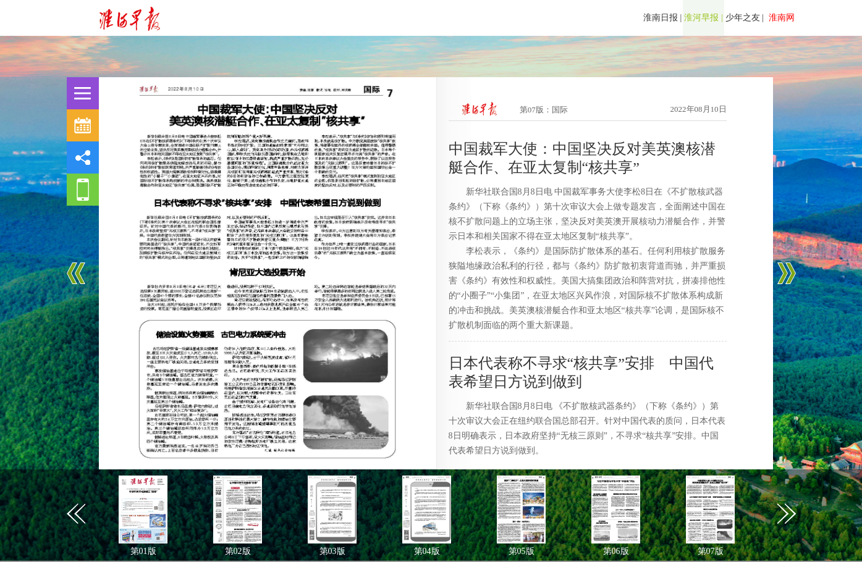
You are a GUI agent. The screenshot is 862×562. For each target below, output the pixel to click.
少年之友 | (744, 17)
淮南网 (780, 17)
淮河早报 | (703, 17)
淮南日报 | (662, 17)
